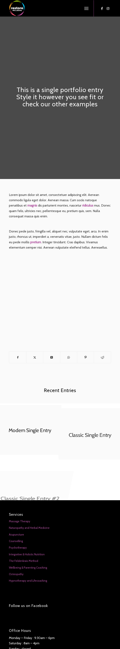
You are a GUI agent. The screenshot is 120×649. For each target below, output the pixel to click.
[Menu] (86, 8)
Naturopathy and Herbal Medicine (29, 527)
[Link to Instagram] (108, 8)
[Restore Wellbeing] (50, 8)
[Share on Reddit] (102, 357)
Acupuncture (16, 534)
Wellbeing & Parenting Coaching (28, 567)
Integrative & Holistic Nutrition (27, 554)
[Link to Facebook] (102, 8)
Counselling (16, 541)
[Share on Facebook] (17, 357)
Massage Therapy (19, 521)
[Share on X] (34, 357)
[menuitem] (86, 8)
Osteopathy (16, 574)
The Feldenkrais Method (23, 560)
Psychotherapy (18, 547)
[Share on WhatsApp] (68, 357)
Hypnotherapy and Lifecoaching (28, 580)
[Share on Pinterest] (85, 357)
